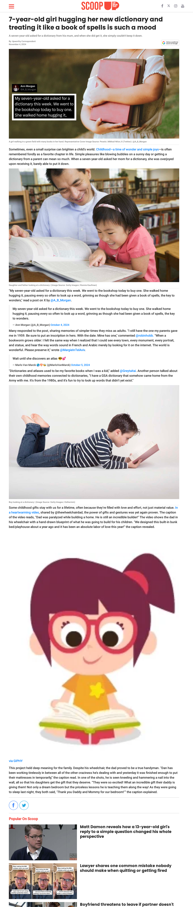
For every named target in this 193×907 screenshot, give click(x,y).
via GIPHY (16, 761)
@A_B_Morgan (61, 300)
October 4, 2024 (60, 324)
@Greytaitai (128, 371)
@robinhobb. (145, 335)
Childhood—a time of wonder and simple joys (127, 149)
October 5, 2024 (80, 364)
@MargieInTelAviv (72, 350)
